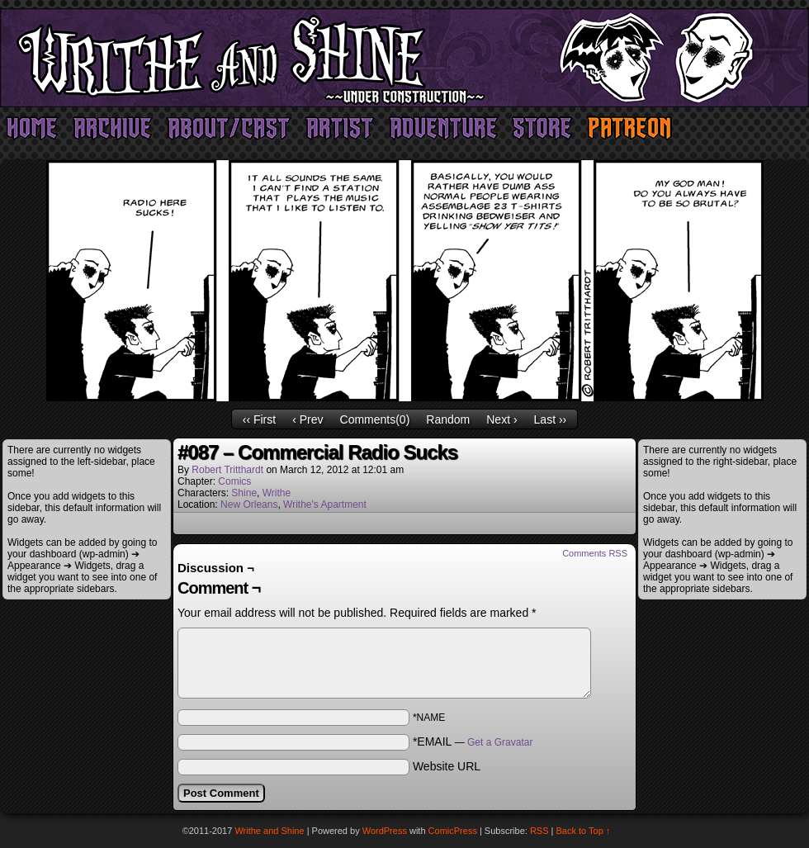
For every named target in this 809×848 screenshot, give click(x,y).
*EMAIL (473, 741)
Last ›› (550, 419)
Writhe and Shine (404, 57)
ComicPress (452, 831)
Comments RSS (594, 553)
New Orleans (248, 504)
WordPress (384, 831)
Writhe (277, 493)
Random (448, 419)
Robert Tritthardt (227, 470)
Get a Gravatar (499, 742)
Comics (234, 481)
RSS (539, 831)
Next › (501, 419)
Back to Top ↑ (583, 831)
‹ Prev (307, 419)
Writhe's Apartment (325, 504)
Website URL (446, 766)
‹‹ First (259, 419)
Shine (244, 493)
